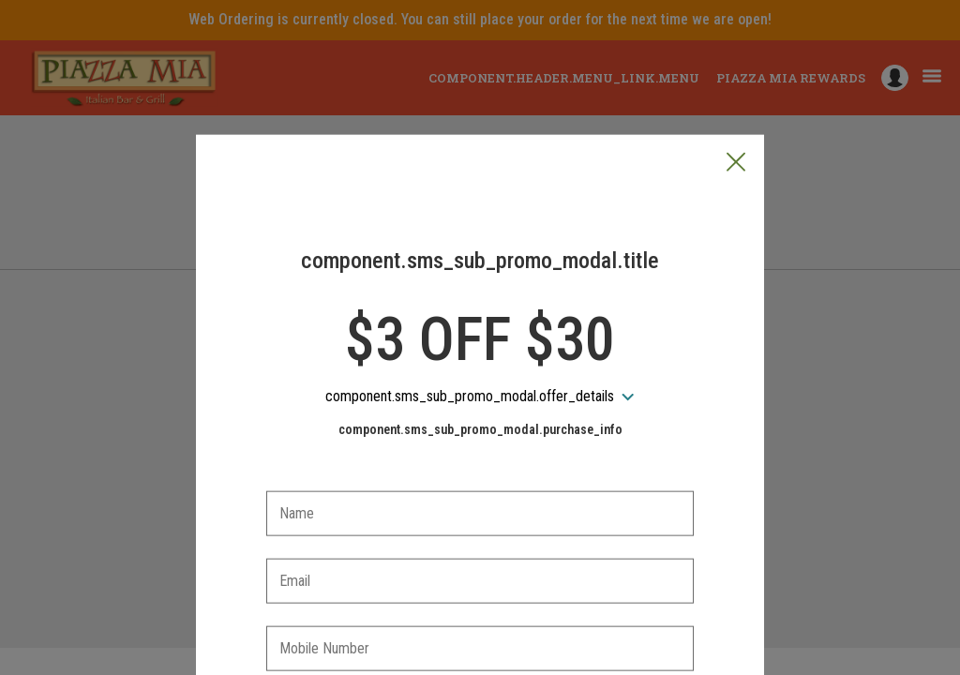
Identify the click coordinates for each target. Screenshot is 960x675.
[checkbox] (480, 616)
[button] (736, 76)
